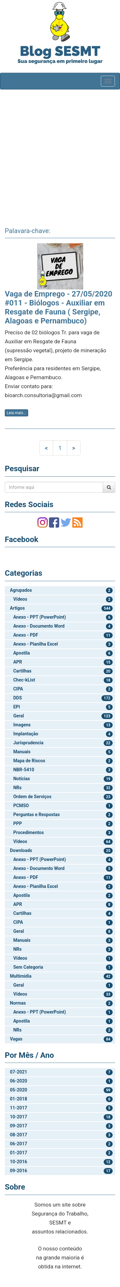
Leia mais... (16, 413)
